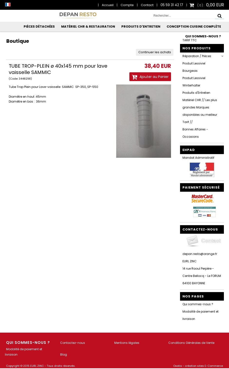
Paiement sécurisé (201, 187)
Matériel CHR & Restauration (88, 26)
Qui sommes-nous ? (203, 36)
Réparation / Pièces (196, 56)
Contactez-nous (72, 343)
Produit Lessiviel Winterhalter (193, 81)
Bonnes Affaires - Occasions (195, 133)
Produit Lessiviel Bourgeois (193, 67)
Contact (147, 5)
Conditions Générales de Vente (191, 343)
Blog (63, 354)
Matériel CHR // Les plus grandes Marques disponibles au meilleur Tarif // (199, 111)
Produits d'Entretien (140, 26)
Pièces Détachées (39, 26)
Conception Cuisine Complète (194, 26)
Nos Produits (196, 48)
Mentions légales (126, 343)
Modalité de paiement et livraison (200, 315)
